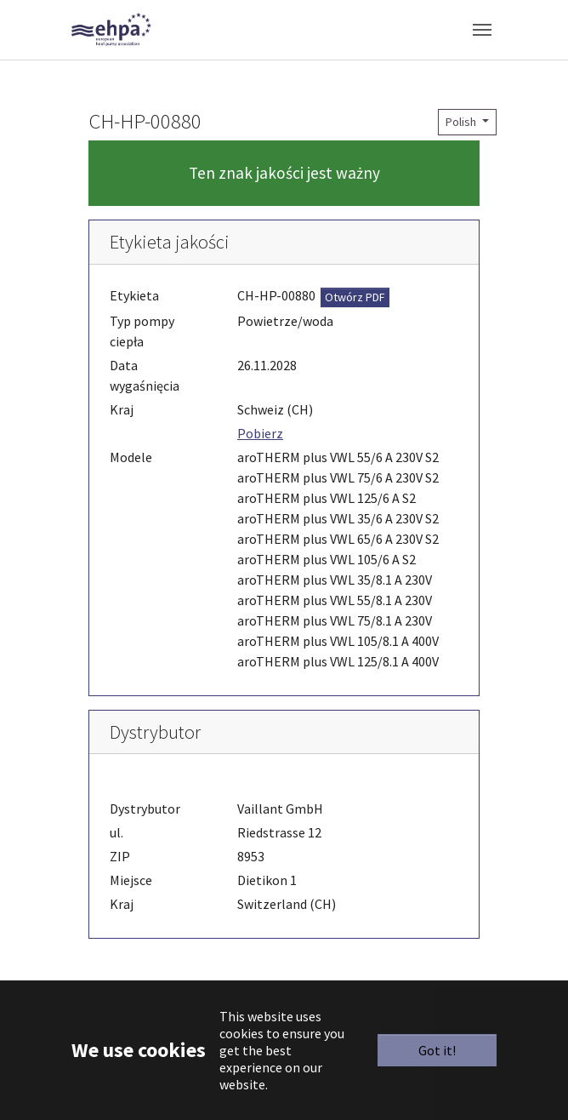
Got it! (437, 1050)
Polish (462, 121)
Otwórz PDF (355, 297)
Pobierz (260, 433)
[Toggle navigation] (482, 29)
